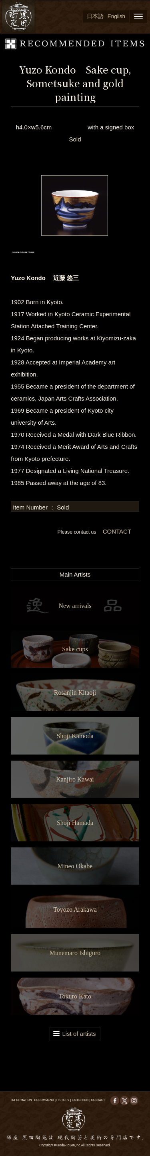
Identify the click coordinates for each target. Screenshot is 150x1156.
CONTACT (116, 531)
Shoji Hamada (75, 822)
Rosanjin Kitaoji (75, 692)
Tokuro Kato (75, 996)
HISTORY (62, 1100)
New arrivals (74, 605)
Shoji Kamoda (75, 735)
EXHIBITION (80, 1100)
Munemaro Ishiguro (75, 952)
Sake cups (75, 649)
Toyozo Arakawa (75, 909)
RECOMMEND (44, 1100)
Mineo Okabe (75, 866)
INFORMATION (21, 1100)
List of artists (79, 1033)
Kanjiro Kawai (75, 779)
